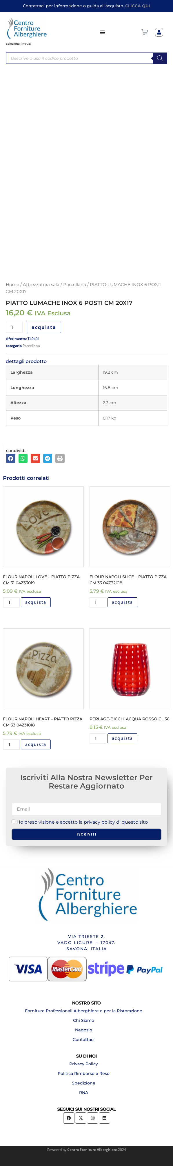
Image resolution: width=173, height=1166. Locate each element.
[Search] (160, 58)
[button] (10, 458)
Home (12, 284)
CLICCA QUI (137, 5)
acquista (44, 327)
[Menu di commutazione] (103, 32)
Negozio (83, 1030)
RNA (83, 1092)
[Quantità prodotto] (14, 327)
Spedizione (83, 1083)
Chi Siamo (83, 1020)
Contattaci (83, 1039)
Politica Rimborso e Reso (84, 1073)
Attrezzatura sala (41, 284)
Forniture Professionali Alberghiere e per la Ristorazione (83, 1010)
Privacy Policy (83, 1063)
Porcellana (74, 284)
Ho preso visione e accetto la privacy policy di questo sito (82, 822)
